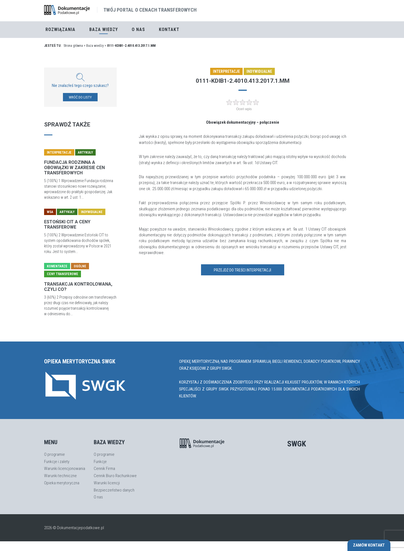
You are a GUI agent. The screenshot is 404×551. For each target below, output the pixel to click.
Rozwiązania (60, 29)
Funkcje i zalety (56, 461)
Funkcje (100, 461)
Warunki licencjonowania (64, 468)
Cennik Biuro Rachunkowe (115, 475)
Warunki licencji (107, 482)
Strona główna (73, 46)
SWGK (296, 443)
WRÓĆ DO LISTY (80, 97)
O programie (54, 454)
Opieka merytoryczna (61, 482)
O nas (138, 29)
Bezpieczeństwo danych (114, 490)
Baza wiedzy (95, 46)
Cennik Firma (104, 468)
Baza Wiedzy (103, 29)
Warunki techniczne (60, 475)
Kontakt (169, 29)
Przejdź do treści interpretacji (242, 270)
